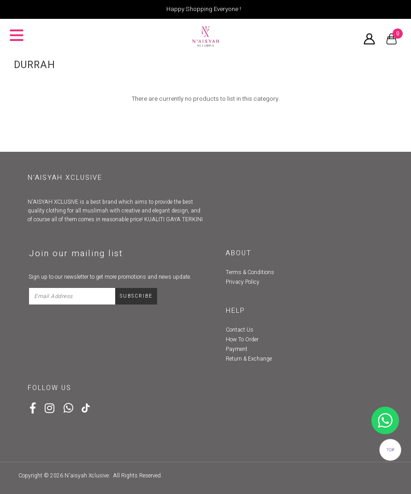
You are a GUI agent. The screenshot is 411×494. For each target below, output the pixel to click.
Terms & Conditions (250, 272)
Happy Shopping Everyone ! (203, 9)
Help (235, 311)
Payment (236, 349)
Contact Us (239, 330)
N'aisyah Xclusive (87, 475)
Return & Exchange (249, 359)
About (239, 253)
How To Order (242, 339)
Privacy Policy (242, 282)
